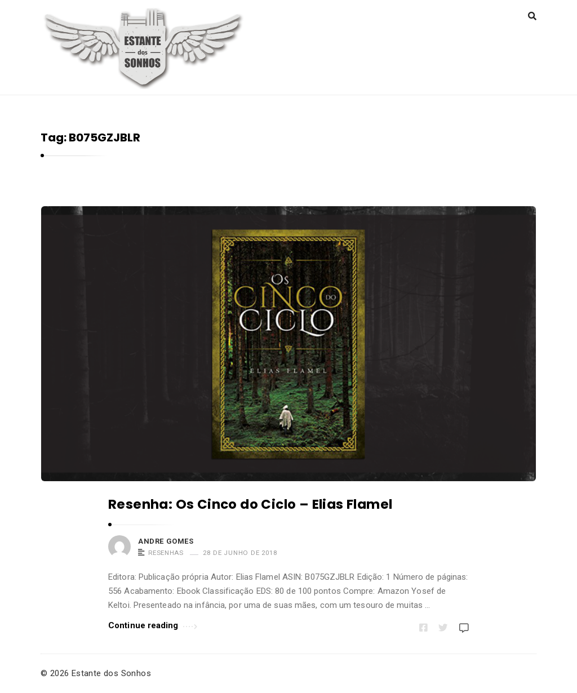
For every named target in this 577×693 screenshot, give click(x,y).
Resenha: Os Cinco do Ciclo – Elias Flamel (250, 504)
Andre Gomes (166, 541)
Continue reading (152, 624)
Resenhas (166, 553)
